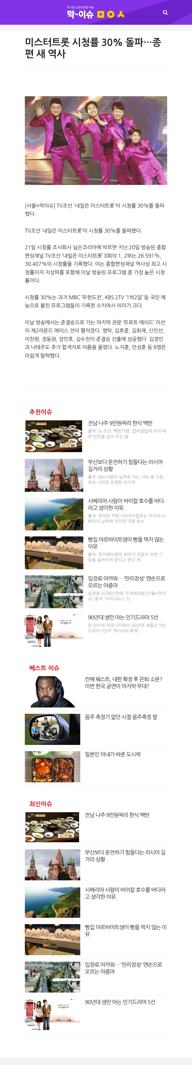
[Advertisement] (96, 84)
